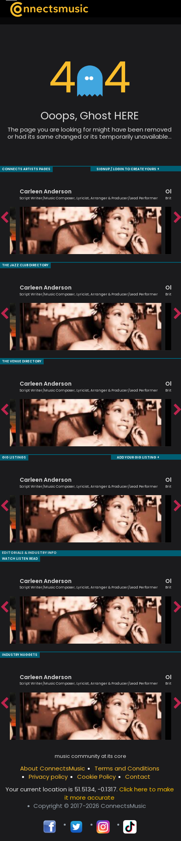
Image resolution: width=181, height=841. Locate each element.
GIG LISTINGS (14, 456)
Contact (137, 774)
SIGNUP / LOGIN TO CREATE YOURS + (127, 169)
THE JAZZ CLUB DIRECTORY (25, 264)
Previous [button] (4, 217)
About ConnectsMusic (52, 766)
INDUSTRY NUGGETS (19, 652)
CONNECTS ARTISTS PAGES (26, 169)
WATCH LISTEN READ (20, 557)
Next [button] (177, 217)
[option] (90, 217)
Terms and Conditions (126, 766)
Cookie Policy (96, 774)
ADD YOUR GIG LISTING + (138, 456)
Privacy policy (48, 774)
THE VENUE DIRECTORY (21, 360)
